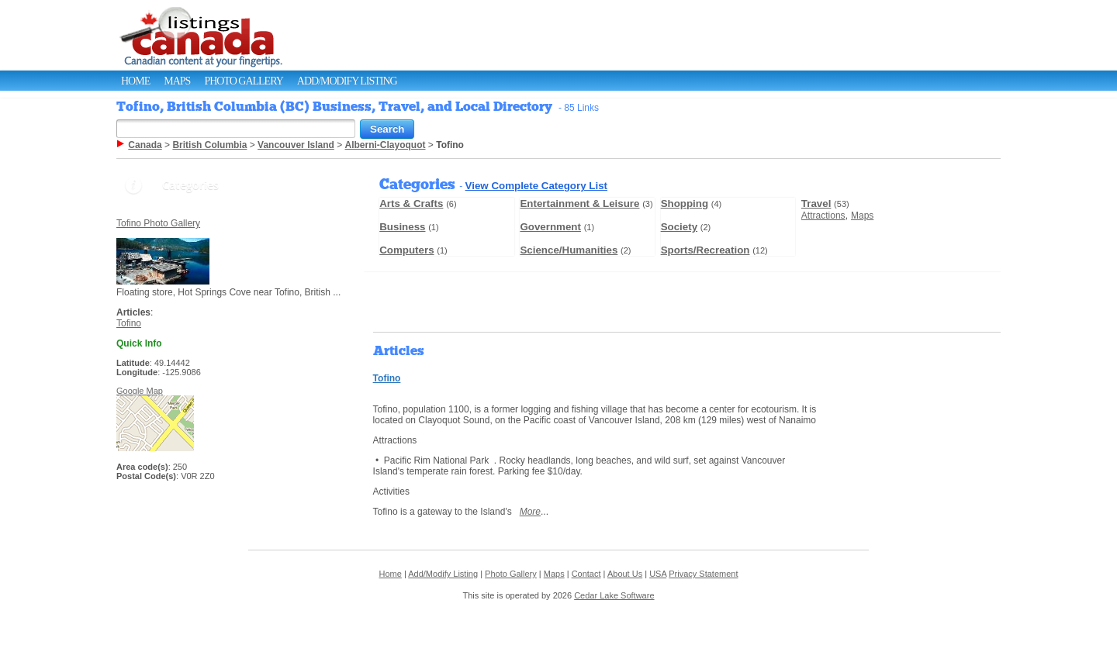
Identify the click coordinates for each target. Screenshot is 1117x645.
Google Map (139, 390)
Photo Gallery (243, 81)
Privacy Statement (703, 573)
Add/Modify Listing (347, 81)
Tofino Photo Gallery (158, 223)
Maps (177, 81)
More (530, 511)
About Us (624, 573)
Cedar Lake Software (614, 595)
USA (657, 573)
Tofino (128, 323)
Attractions (823, 215)
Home (135, 81)
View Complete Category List (536, 185)
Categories (190, 185)
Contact (586, 573)
